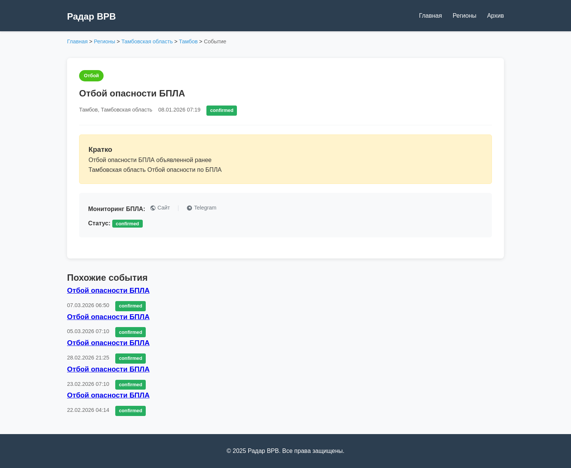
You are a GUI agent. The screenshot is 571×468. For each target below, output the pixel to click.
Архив (495, 15)
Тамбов (188, 41)
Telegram (201, 208)
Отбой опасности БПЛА (108, 290)
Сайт (160, 208)
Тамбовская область (147, 41)
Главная (430, 15)
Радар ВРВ (91, 16)
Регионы (464, 15)
